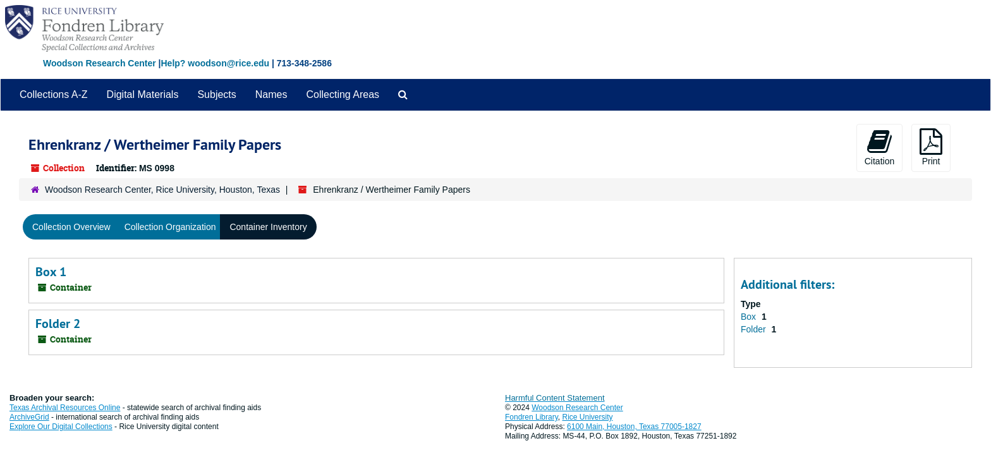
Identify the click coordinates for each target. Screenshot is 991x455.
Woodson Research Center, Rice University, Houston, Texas (162, 190)
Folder (755, 329)
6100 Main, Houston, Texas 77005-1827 (634, 426)
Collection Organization (170, 227)
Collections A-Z (54, 94)
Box (749, 317)
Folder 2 (57, 323)
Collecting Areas (342, 94)
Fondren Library (531, 417)
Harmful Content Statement (555, 398)
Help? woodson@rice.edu (215, 63)
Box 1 (50, 272)
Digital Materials (143, 94)
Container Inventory (268, 227)
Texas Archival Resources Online (64, 407)
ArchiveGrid (29, 417)
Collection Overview (71, 227)
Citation (879, 147)
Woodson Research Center (99, 63)
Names (271, 94)
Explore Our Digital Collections (60, 426)
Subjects (216, 94)
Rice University (587, 417)
